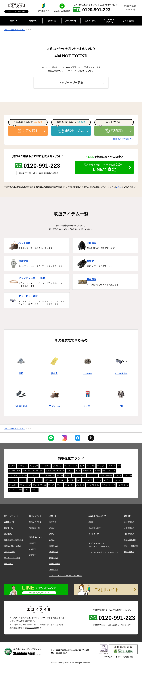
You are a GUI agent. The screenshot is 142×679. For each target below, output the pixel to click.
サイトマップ (93, 534)
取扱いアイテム (35, 522)
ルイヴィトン (22, 466)
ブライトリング (25, 485)
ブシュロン (13, 485)
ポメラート (80, 485)
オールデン (101, 466)
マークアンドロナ (93, 485)
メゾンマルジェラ (15, 490)
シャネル (12, 466)
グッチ (97, 471)
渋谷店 (52, 534)
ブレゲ (59, 485)
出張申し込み (71, 131)
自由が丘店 (53, 546)
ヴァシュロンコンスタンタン (33, 471)
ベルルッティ (69, 485)
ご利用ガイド (9, 522)
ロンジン (34, 490)
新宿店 (52, 528)
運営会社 (91, 522)
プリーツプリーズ (39, 485)
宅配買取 (114, 131)
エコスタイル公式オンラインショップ (103, 552)
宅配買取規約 (129, 534)
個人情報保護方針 (95, 528)
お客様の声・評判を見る (13, 540)
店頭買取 (32, 543)
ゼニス (30, 480)
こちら (119, 187)
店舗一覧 (52, 516)
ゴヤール (59, 475)
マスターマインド (108, 485)
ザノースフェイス (70, 466)
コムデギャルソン (47, 475)
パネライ (71, 480)
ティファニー (45, 466)
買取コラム (8, 564)
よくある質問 (9, 552)
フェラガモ (108, 480)
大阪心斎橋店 (54, 564)
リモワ (26, 490)
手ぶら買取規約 (130, 540)
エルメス (70, 471)
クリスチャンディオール (18, 475)
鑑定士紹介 (8, 534)
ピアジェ (98, 480)
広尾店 (52, 540)
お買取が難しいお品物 (13, 546)
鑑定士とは (8, 528)
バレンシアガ (87, 480)
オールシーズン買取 (12, 558)
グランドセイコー (108, 471)
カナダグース (88, 471)
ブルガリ (51, 485)
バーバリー (62, 480)
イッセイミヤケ (14, 471)
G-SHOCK (111, 466)
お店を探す (28, 131)
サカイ (67, 475)
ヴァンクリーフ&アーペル (55, 471)
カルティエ (34, 466)
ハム (78, 480)
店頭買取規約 (129, 522)
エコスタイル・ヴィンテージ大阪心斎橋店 (65, 576)
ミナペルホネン (122, 485)
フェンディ (118, 480)
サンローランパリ (78, 475)
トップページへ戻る (71, 82)
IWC (119, 466)
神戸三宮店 (53, 570)
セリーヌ (38, 480)
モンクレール (57, 466)
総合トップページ (11, 516)
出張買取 (32, 549)
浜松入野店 (53, 558)
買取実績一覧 (34, 528)
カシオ (78, 471)
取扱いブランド (35, 516)
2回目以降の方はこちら (123, 139)
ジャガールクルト (106, 475)
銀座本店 (52, 522)
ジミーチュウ (92, 475)
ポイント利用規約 (131, 546)
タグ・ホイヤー (49, 480)
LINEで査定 (104, 167)
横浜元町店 (53, 552)
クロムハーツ (34, 475)
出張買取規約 (129, 528)
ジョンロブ (13, 480)
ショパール (128, 475)
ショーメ (118, 475)
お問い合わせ (129, 552)
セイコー (22, 480)
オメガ (82, 466)
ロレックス (91, 466)
